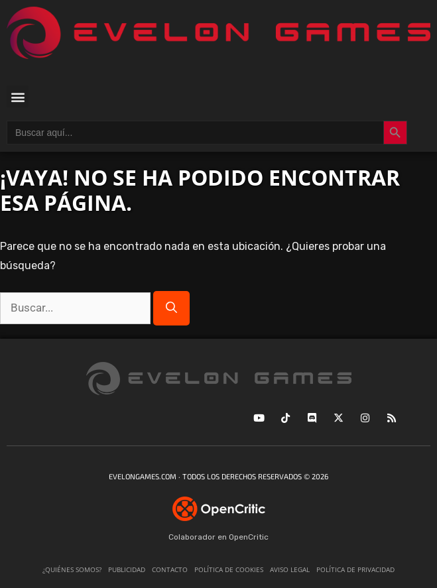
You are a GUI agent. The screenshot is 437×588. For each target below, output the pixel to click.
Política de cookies (228, 569)
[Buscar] (171, 308)
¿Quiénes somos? (71, 569)
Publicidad (126, 569)
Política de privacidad (355, 569)
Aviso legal (290, 569)
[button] (18, 96)
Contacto (170, 569)
